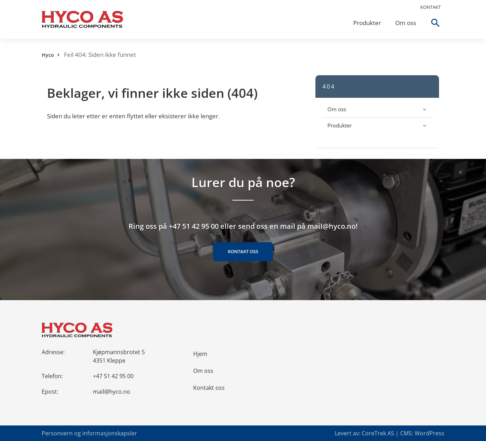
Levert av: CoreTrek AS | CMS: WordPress (389, 433)
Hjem (200, 354)
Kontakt (430, 7)
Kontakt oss (243, 251)
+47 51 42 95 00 (113, 376)
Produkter (367, 23)
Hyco (48, 55)
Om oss (405, 23)
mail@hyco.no (111, 391)
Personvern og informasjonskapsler (89, 433)
